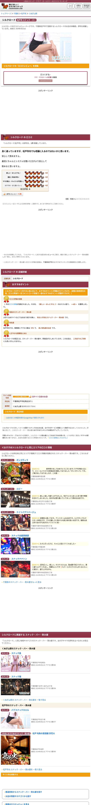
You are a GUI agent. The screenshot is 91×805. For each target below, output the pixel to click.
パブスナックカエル (20, 710)
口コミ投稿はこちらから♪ (58, 437)
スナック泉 (16, 653)
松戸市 (23, 13)
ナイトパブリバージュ (26, 512)
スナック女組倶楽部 (20, 536)
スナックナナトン (19, 559)
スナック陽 (16, 677)
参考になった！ (13, 194)
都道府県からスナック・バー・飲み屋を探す (23, 792)
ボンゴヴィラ (22, 460)
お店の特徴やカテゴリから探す (18, 796)
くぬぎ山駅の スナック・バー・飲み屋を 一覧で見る (24, 700)
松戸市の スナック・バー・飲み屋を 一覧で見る (22, 769)
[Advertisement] (45, 110)
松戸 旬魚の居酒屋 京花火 (44, 733)
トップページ (71, 6)
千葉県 (16, 13)
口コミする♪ (45, 78)
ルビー (19, 489)
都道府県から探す (87, 6)
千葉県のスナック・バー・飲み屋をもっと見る (22, 582)
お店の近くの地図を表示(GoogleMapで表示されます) (25, 417)
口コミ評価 (13, 304)
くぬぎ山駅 (33, 13)
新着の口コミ (79, 6)
